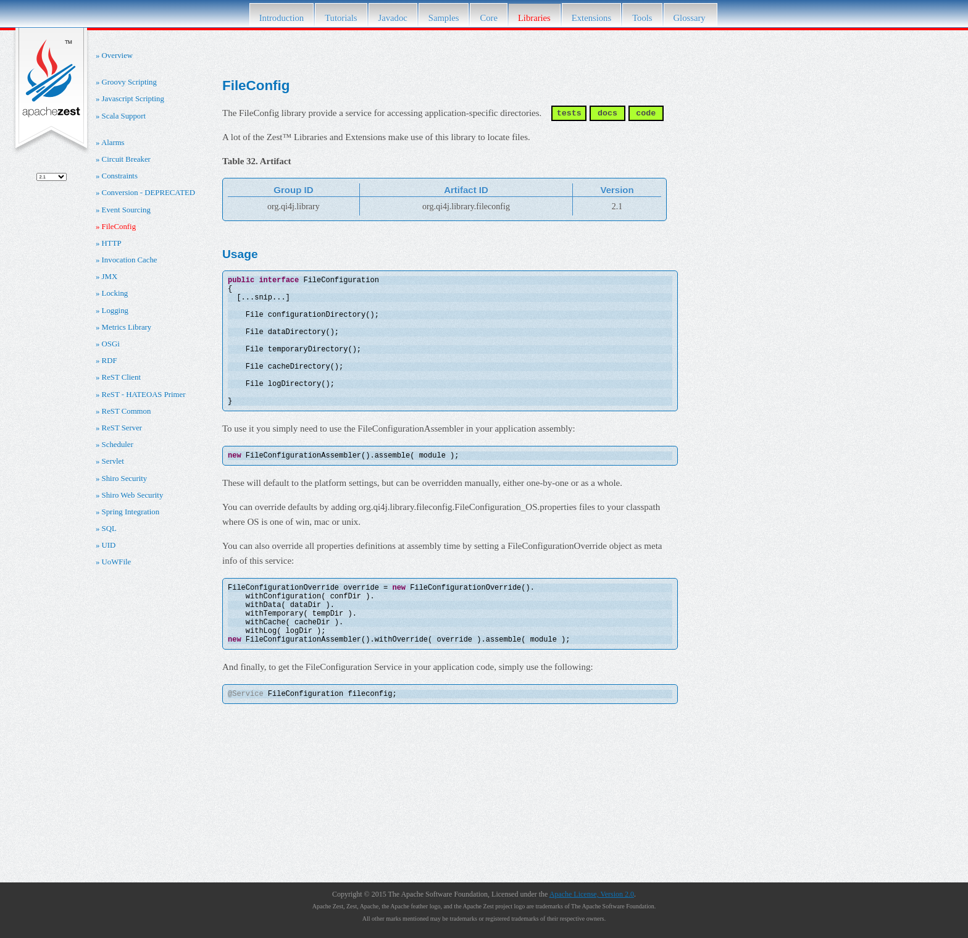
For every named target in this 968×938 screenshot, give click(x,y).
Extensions (591, 18)
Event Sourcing (126, 210)
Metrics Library (127, 327)
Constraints (120, 176)
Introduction (281, 18)
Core (489, 18)
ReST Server (122, 428)
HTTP (112, 243)
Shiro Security (125, 478)
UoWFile (116, 562)
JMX (110, 276)
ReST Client (121, 377)
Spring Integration (130, 512)
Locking (115, 293)
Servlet (113, 461)
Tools (642, 18)
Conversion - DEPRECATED (148, 192)
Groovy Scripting (129, 82)
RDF (109, 360)
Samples (443, 18)
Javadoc (392, 18)
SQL (109, 528)
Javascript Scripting (133, 98)
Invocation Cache (129, 260)
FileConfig (119, 226)
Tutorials (341, 18)
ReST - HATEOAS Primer (144, 394)
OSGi (111, 344)
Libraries (534, 18)
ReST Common (126, 411)
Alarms (113, 142)
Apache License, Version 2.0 (591, 894)
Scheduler (117, 444)
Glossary (691, 18)
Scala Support (124, 116)
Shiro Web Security (133, 495)
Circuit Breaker (126, 159)
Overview (117, 55)
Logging (115, 310)
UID (109, 545)
